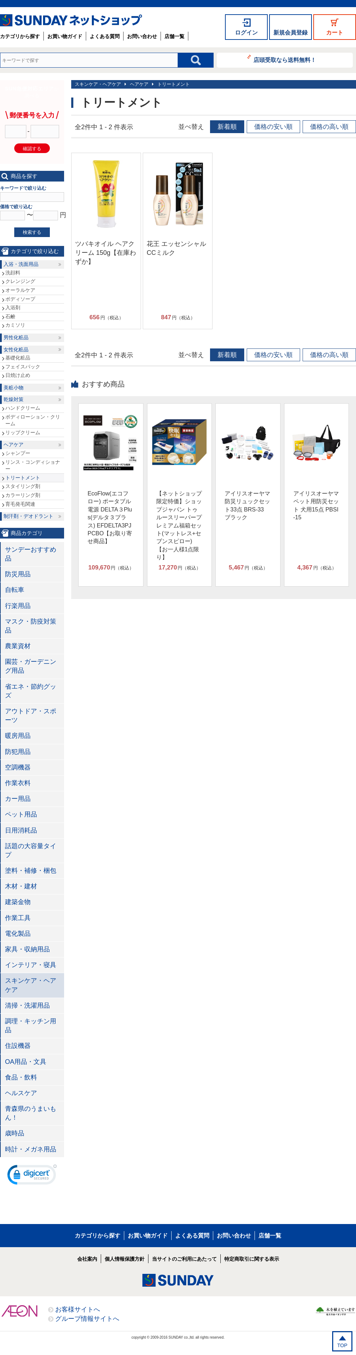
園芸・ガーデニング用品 (30, 666)
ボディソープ (20, 299)
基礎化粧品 (17, 358)
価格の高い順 (329, 126)
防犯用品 (18, 751)
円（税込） (106, 317)
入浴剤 (12, 307)
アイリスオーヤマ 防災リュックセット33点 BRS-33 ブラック (247, 505)
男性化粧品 (16, 337)
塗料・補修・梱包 (30, 870)
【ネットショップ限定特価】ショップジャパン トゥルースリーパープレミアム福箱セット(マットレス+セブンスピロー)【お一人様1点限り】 (179, 525)
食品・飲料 (21, 1077)
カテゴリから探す (20, 36)
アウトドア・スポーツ (30, 716)
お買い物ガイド (64, 36)
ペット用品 (21, 814)
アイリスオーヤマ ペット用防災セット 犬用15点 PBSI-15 (316, 505)
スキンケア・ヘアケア (98, 84)
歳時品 (14, 1133)
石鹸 (10, 316)
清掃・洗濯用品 (27, 1005)
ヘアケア (139, 84)
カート (334, 33)
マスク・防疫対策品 (30, 626)
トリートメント (173, 84)
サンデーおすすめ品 (30, 554)
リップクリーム (22, 432)
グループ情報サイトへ (87, 1318)
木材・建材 (21, 886)
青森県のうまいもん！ (30, 1113)
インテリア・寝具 (30, 964)
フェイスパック (22, 366)
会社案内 (87, 1259)
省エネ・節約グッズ (30, 691)
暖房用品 (18, 735)
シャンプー (17, 453)
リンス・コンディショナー (32, 465)
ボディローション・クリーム (32, 420)
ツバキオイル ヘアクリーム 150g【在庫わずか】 (105, 252)
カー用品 (18, 798)
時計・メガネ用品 (30, 1149)
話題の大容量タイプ (30, 850)
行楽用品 (18, 605)
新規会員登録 (290, 33)
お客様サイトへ (77, 1309)
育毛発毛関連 (20, 504)
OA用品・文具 (25, 1061)
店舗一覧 (174, 36)
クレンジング (20, 281)
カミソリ (15, 325)
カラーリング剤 (22, 495)
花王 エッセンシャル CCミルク (176, 248)
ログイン (246, 33)
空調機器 (18, 767)
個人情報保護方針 (125, 1259)
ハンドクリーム (22, 408)
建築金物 (18, 901)
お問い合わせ (142, 36)
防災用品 (18, 574)
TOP (342, 1345)
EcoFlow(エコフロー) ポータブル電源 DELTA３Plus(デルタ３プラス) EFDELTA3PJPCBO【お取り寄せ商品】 (110, 517)
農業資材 (18, 646)
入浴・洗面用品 (21, 264)
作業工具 (18, 917)
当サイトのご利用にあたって (184, 1259)
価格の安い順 (273, 126)
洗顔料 (12, 272)
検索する (32, 232)
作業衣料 (18, 783)
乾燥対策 (13, 399)
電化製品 (18, 933)
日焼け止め (17, 375)
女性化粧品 (16, 349)
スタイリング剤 (22, 486)
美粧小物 (13, 387)
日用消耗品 (21, 830)
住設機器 (18, 1045)
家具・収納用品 (27, 949)
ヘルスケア (21, 1093)
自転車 (14, 589)
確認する (32, 148)
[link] (32, 1176)
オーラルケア (20, 290)
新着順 (227, 126)
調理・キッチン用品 (30, 1026)
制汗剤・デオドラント (28, 516)
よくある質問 (105, 36)
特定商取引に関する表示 (251, 1259)
